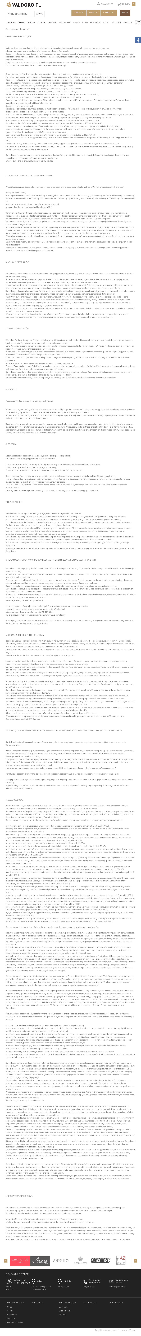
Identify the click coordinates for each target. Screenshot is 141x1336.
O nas (9, 1307)
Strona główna (12, 29)
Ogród (76, 22)
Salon (21, 22)
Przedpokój (65, 22)
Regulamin (11, 1319)
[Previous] (5, 1261)
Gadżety (128, 22)
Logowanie (63, 1307)
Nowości (93, 13)
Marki (125, 13)
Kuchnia (41, 22)
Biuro (85, 22)
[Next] (135, 1261)
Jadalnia (31, 22)
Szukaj (39, 14)
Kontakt (10, 1311)
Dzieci (106, 22)
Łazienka (52, 22)
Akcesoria (116, 22)
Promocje (79, 13)
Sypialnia (11, 22)
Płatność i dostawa (15, 1322)
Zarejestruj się (65, 1311)
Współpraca (12, 1315)
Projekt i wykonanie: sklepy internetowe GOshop (115, 1330)
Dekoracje (95, 22)
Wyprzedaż (108, 13)
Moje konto (107, 4)
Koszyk (62, 1315)
